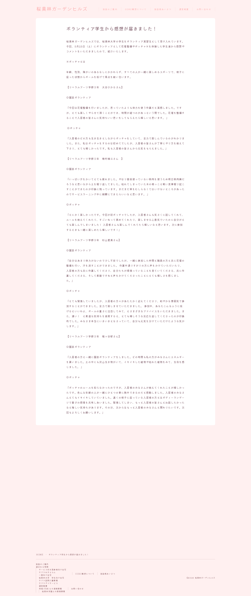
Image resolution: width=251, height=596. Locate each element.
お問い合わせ (204, 9)
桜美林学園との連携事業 (53, 591)
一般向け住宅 (45, 575)
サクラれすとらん (47, 572)
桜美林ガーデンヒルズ (62, 9)
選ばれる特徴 (42, 566)
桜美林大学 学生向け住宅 (51, 577)
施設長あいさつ (162, 9)
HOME (39, 554)
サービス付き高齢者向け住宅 (52, 569)
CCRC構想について (135, 9)
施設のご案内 (110, 9)
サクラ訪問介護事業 (48, 580)
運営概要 (184, 9)
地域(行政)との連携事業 (50, 588)
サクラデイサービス (48, 583)
